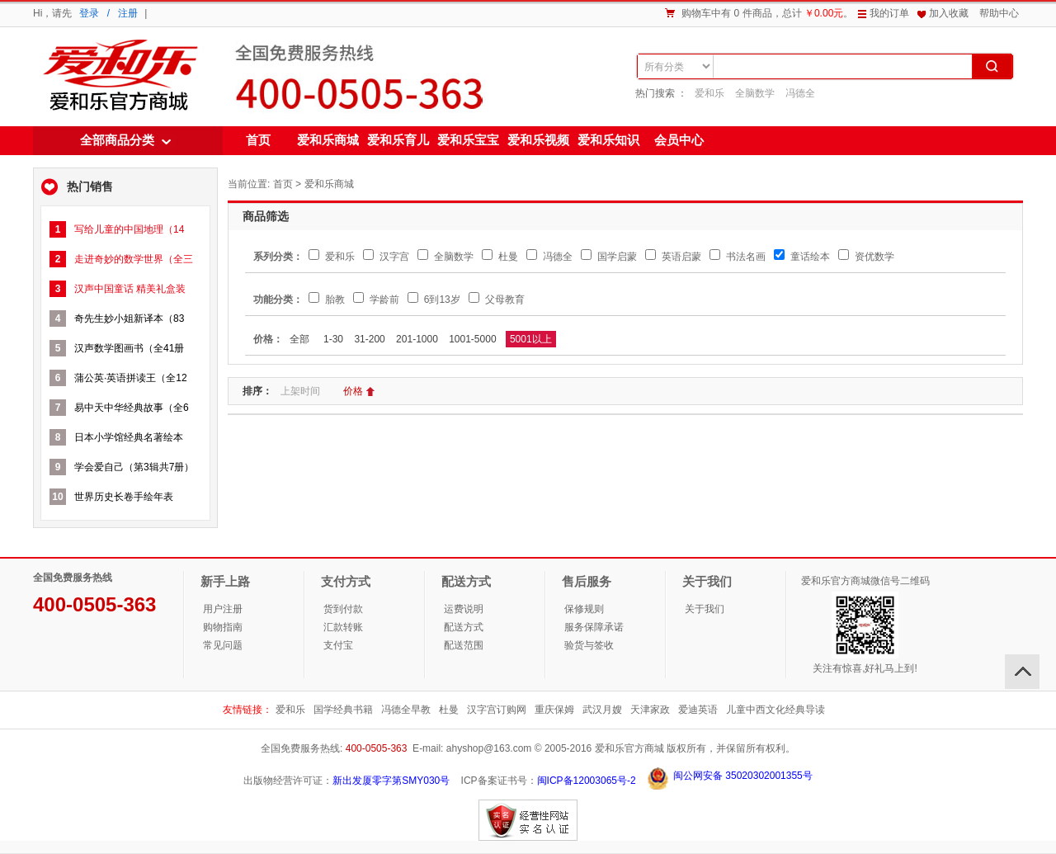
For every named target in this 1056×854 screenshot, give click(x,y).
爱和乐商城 (118, 76)
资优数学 (865, 256)
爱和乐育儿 (398, 140)
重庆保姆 (554, 709)
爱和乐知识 (608, 140)
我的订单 (889, 13)
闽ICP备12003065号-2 (586, 780)
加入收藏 (949, 13)
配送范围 (463, 645)
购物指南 (223, 627)
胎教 (326, 299)
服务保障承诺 (594, 627)
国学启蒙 (608, 256)
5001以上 (531, 339)
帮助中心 (999, 13)
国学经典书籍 (343, 709)
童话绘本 (801, 256)
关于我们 (704, 609)
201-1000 (417, 339)
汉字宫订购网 (496, 709)
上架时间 (306, 391)
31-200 (369, 339)
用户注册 (223, 609)
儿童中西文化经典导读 (775, 709)
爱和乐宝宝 (468, 140)
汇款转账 (343, 627)
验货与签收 (589, 645)
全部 (299, 339)
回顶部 (1022, 671)
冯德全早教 (406, 709)
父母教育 (496, 299)
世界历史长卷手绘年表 (123, 496)
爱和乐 (709, 93)
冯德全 (800, 93)
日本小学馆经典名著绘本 (128, 437)
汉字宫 (385, 256)
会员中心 (679, 140)
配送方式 (463, 627)
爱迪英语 (698, 709)
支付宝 (338, 645)
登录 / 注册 (108, 13)
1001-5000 (472, 339)
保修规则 (584, 609)
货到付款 (343, 609)
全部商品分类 (117, 140)
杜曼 (499, 256)
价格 (359, 391)
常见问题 (223, 645)
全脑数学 (755, 93)
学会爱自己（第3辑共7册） (134, 467)
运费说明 (463, 609)
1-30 (333, 339)
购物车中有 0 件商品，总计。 (767, 13)
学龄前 (375, 299)
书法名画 (737, 256)
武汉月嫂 (602, 709)
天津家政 (650, 709)
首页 (258, 140)
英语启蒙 (672, 256)
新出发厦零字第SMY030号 (391, 780)
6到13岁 (434, 299)
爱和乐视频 (538, 140)
